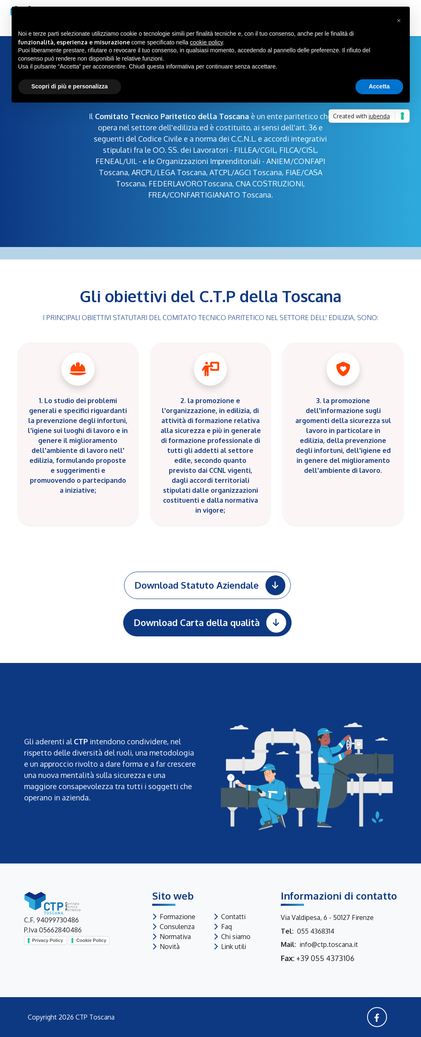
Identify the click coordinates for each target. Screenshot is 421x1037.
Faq (226, 926)
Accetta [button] (379, 86)
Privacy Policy (47, 940)
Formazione (177, 916)
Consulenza (177, 926)
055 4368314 (315, 931)
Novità (170, 946)
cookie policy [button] (206, 42)
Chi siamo (236, 936)
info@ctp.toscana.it (328, 944)
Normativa (175, 936)
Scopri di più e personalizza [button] (70, 86)
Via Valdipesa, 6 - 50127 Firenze (327, 917)
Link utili (233, 946)
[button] (399, 20)
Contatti (233, 916)
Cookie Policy (91, 940)
